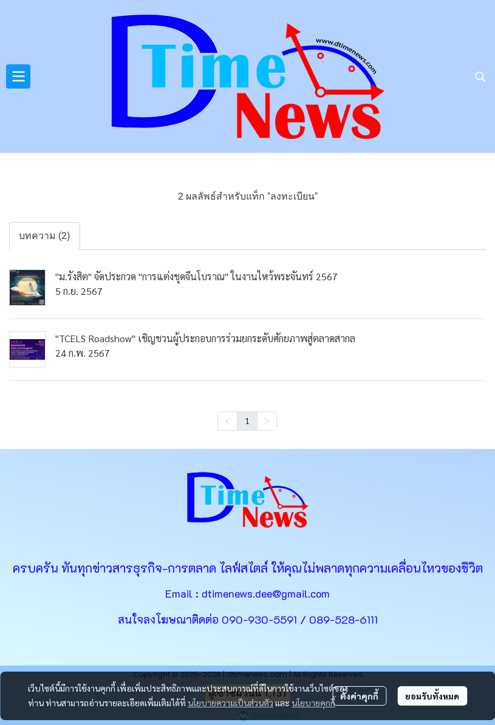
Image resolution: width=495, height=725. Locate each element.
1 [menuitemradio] (247, 420)
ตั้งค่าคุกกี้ (359, 695)
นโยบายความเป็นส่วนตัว (230, 702)
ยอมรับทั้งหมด (432, 695)
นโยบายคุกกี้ (313, 702)
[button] (480, 76)
